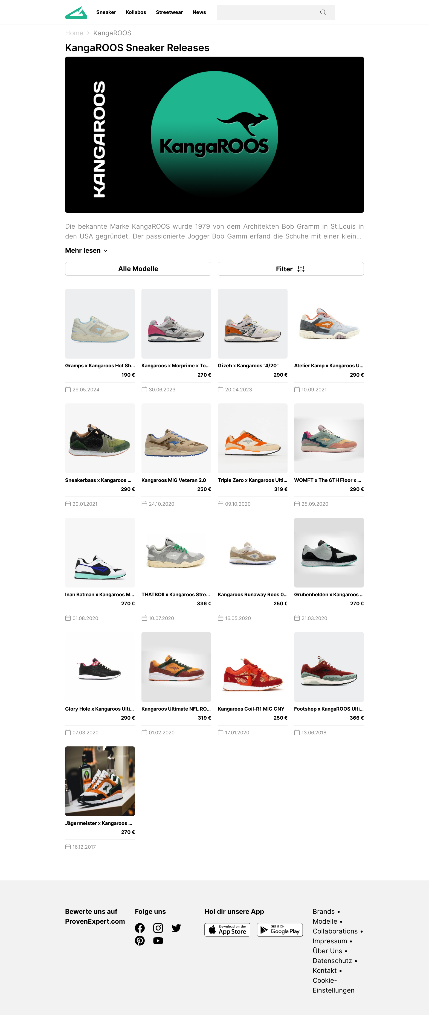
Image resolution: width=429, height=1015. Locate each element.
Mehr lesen (88, 250)
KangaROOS (112, 33)
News (199, 12)
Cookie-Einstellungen (334, 985)
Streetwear (169, 12)
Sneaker (106, 12)
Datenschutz (332, 961)
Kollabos (136, 12)
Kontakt (325, 971)
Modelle (325, 921)
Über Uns (327, 951)
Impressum (330, 941)
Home (74, 33)
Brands (324, 911)
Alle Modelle (138, 269)
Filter (291, 269)
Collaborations (335, 931)
